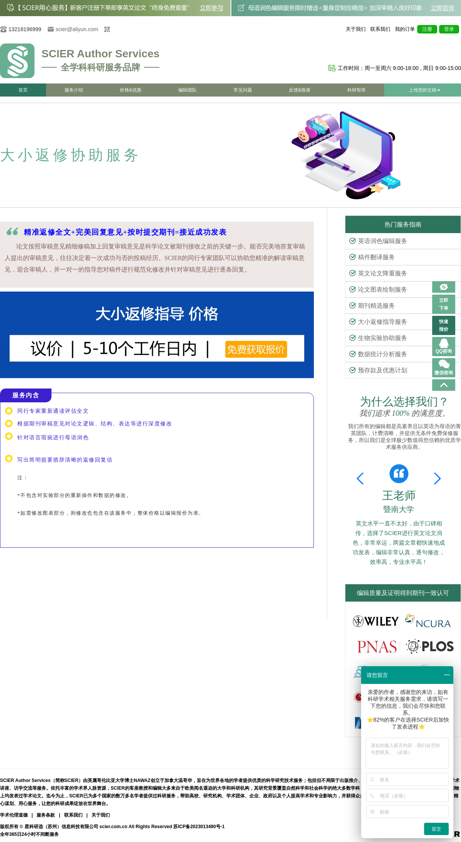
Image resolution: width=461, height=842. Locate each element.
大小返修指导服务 (378, 321)
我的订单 (405, 29)
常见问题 (243, 90)
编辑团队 (187, 90)
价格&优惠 (130, 90)
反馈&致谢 (299, 90)
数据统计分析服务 (378, 354)
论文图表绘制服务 (378, 289)
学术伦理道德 (14, 815)
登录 (449, 29)
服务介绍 (74, 90)
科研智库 (356, 90)
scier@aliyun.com (77, 29)
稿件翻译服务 (372, 257)
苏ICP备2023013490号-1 (198, 826)
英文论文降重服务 (378, 273)
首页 (23, 90)
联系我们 (380, 29)
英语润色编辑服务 (378, 241)
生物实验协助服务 (378, 338)
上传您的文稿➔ (424, 90)
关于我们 (356, 29)
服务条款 (45, 815)
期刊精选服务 (372, 305)
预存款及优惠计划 (378, 370)
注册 (427, 29)
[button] (436, 478)
